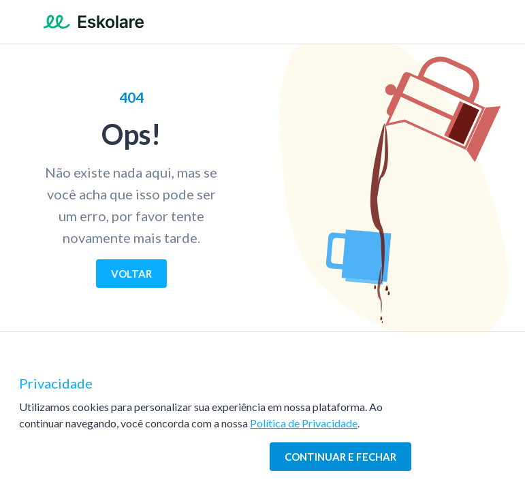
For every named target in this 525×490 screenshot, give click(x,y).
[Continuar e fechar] (340, 456)
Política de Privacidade (303, 422)
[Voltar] (131, 273)
